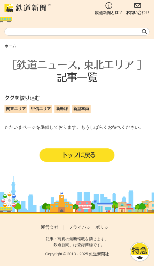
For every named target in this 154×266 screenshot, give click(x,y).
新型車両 (81, 108)
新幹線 (62, 108)
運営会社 (50, 227)
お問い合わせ (138, 8)
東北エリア (109, 64)
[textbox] (77, 32)
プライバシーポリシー (90, 227)
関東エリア (16, 108)
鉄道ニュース (47, 64)
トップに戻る (78, 154)
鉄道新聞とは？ (109, 8)
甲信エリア (41, 108)
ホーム (10, 46)
